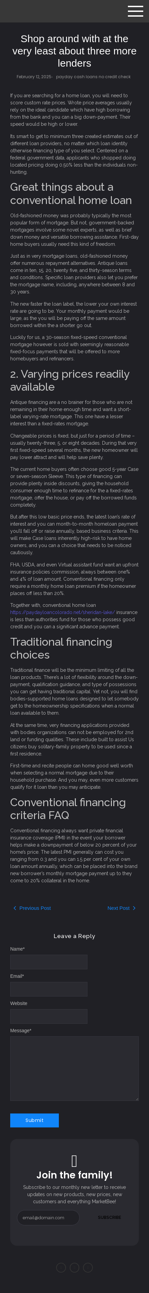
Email (17, 976)
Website (18, 1003)
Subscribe (109, 1217)
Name (17, 949)
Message (20, 1030)
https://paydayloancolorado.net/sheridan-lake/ (62, 612)
